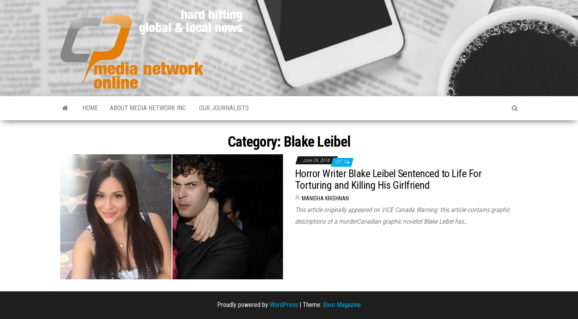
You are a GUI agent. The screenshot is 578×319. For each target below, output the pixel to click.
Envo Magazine (342, 305)
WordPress (284, 305)
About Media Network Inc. (148, 108)
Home (90, 108)
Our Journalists (224, 108)
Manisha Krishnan (325, 198)
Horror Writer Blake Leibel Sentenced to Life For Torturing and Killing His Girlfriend (388, 179)
